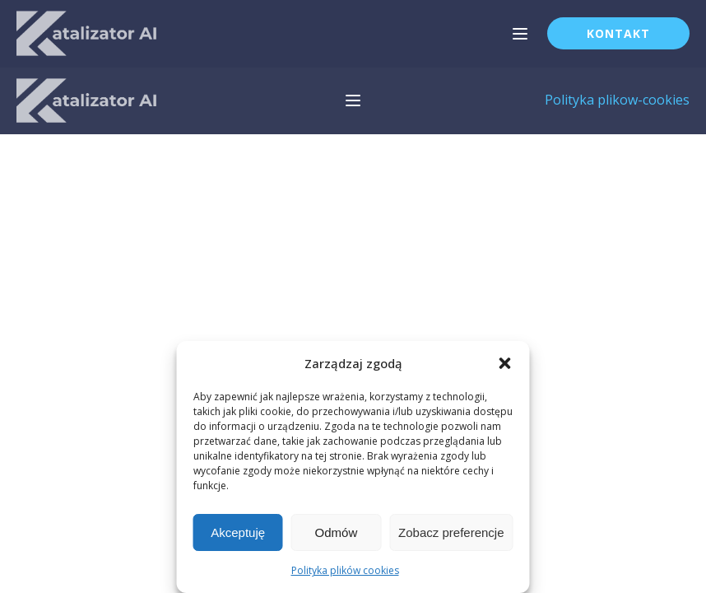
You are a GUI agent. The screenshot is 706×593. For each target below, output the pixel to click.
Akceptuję (238, 532)
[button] (505, 363)
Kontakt (618, 33)
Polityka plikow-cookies (617, 100)
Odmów (336, 532)
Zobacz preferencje (451, 532)
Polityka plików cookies (345, 570)
